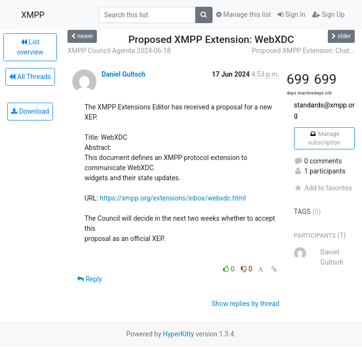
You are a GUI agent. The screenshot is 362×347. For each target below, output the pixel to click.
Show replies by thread (246, 303)
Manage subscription (324, 138)
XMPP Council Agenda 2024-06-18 (119, 50)
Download (30, 111)
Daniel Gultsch (124, 74)
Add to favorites (323, 188)
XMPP (32, 15)
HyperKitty (178, 334)
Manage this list (243, 14)
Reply (89, 279)
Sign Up (328, 14)
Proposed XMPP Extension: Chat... (303, 50)
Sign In (292, 14)
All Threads (30, 76)
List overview (30, 47)
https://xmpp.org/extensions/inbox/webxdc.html (173, 198)
